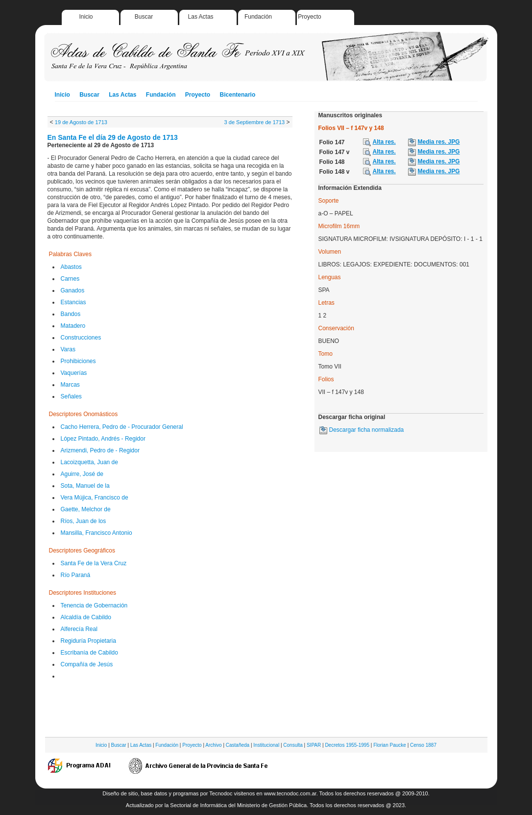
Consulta (292, 745)
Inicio (86, 16)
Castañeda (237, 745)
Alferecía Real (79, 629)
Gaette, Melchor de (86, 509)
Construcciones (81, 337)
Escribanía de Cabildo (89, 652)
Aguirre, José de (82, 474)
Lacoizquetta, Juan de (89, 462)
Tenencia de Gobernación (94, 605)
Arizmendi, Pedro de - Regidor (100, 450)
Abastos (71, 266)
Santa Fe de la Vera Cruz (94, 563)
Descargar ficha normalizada (366, 429)
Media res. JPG (439, 141)
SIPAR (314, 745)
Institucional (266, 745)
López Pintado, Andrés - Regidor (103, 438)
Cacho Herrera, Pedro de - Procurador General (122, 426)
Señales (71, 396)
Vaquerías (74, 372)
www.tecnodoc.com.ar (290, 793)
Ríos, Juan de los (83, 521)
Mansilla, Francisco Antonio (96, 532)
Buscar (144, 16)
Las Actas (201, 16)
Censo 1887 (423, 745)
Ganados (73, 290)
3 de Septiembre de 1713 (254, 122)
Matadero (73, 325)
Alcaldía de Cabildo (86, 617)
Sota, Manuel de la (85, 485)
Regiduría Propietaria (88, 640)
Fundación (258, 16)
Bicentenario (238, 94)
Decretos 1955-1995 (347, 745)
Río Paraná (76, 575)
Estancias (73, 302)
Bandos (71, 314)
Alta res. (384, 141)
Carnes (70, 278)
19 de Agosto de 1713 (81, 122)
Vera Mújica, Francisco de (94, 497)
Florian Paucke (389, 745)
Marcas (70, 384)
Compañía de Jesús (87, 664)
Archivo (213, 745)
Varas (68, 349)
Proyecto (309, 16)
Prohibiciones (78, 361)
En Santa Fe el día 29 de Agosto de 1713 (113, 137)
